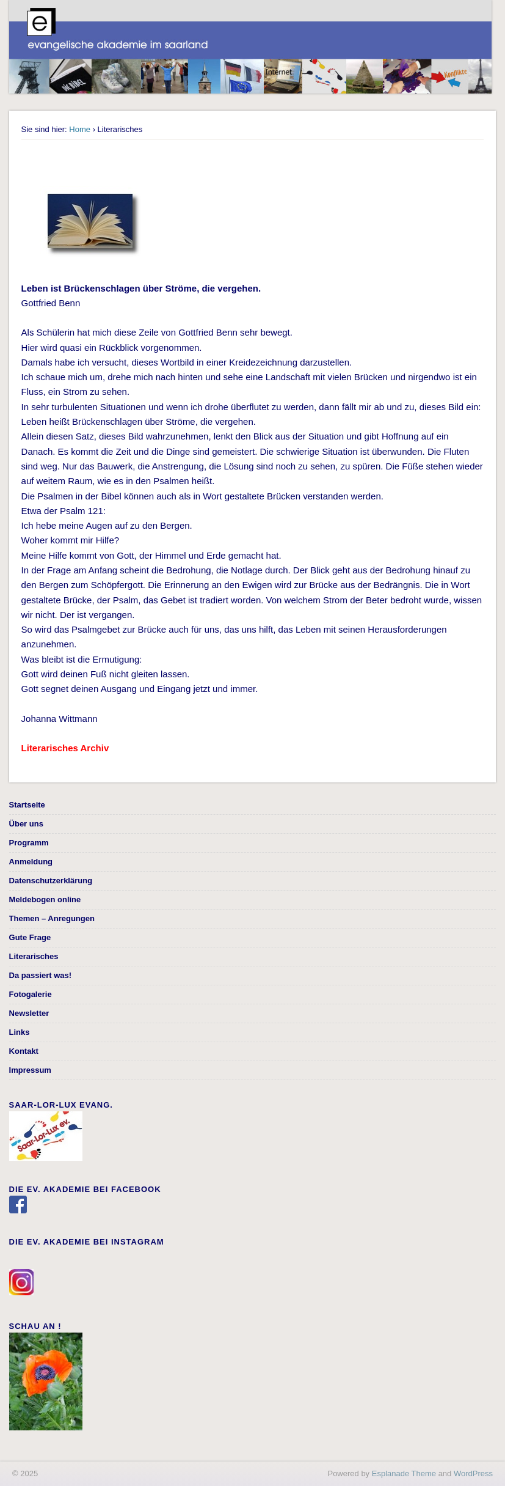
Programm (29, 842)
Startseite (27, 804)
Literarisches (34, 956)
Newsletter (29, 1013)
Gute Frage (30, 937)
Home (79, 129)
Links (19, 1032)
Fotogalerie (30, 994)
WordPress (473, 1473)
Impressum (30, 1070)
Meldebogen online (45, 899)
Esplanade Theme (404, 1473)
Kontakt (23, 1051)
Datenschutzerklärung (51, 880)
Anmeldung (31, 861)
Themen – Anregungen (52, 918)
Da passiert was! (40, 975)
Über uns (26, 823)
